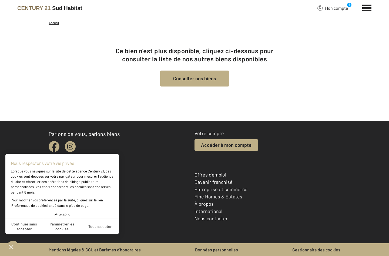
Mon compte (332, 8)
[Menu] (367, 7)
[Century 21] (49, 8)
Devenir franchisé (213, 182)
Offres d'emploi (210, 175)
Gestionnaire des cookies (316, 249)
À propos (204, 204)
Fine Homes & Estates (218, 197)
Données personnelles (216, 249)
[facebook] (54, 146)
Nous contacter (211, 218)
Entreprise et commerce (220, 189)
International (208, 211)
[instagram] (70, 146)
